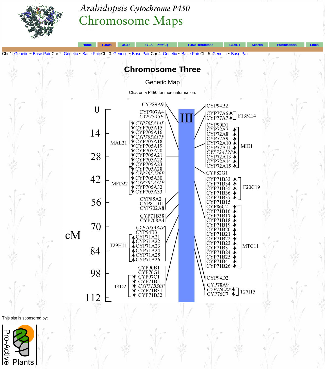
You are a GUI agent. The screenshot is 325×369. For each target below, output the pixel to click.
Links (314, 45)
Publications (287, 45)
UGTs (126, 45)
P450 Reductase (200, 45)
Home (87, 45)
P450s (107, 45)
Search (257, 45)
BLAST (234, 45)
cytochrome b (156, 44)
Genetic (21, 54)
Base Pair (41, 54)
